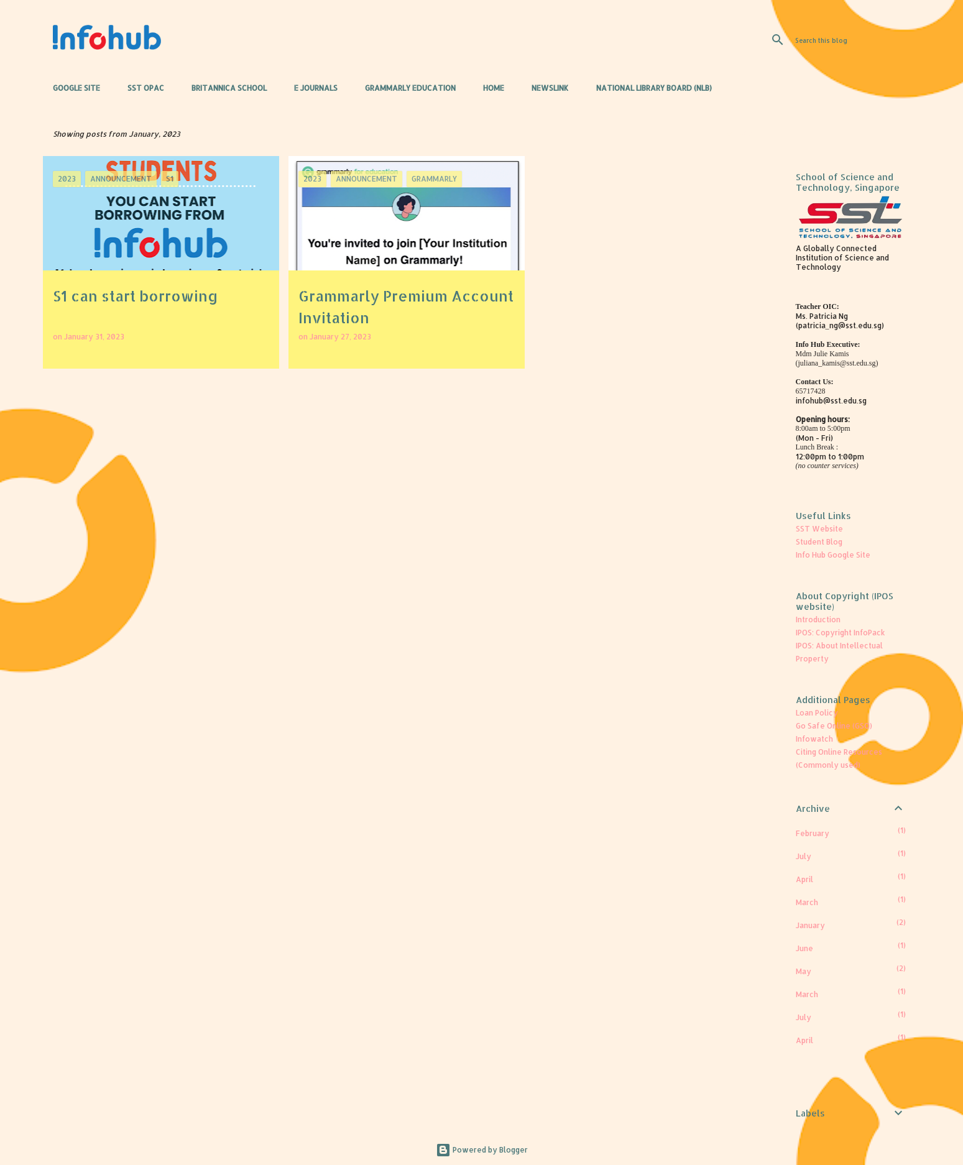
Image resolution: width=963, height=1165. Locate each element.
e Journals (316, 88)
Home (493, 88)
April (804, 879)
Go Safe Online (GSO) (834, 725)
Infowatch (814, 739)
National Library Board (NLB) (654, 88)
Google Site (76, 88)
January (810, 925)
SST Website (819, 528)
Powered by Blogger (482, 1149)
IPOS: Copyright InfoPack (840, 632)
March (807, 902)
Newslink (550, 88)
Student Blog (819, 541)
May (803, 971)
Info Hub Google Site (833, 554)
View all (744, 134)
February (812, 833)
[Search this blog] (855, 40)
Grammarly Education (410, 88)
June (804, 948)
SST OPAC (145, 88)
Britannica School (229, 88)
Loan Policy (817, 712)
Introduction (818, 619)
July (803, 856)
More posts (407, 397)
